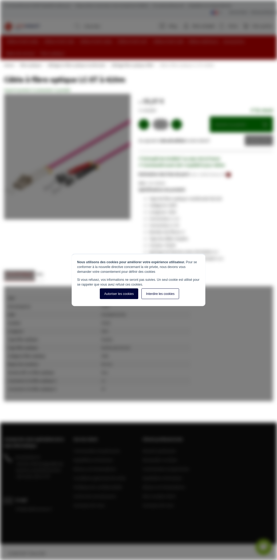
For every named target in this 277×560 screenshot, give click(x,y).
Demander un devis (160, 459)
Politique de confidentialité (97, 486)
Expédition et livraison (93, 459)
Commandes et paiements (96, 450)
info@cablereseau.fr (33, 508)
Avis (39, 273)
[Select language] (216, 13)
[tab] (19, 275)
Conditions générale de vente (99, 477)
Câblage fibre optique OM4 (132, 64)
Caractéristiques (19, 273)
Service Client (238, 12)
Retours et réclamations (94, 468)
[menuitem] (23, 41)
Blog (168, 26)
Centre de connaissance (94, 495)
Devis (255, 140)
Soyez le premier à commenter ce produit (37, 89)
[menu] (140, 47)
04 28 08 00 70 (27, 457)
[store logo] (21, 26)
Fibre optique (30, 64)
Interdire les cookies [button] (160, 294)
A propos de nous (89, 505)
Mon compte (203, 26)
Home (9, 64)
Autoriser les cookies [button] (119, 294)
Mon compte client (159, 495)
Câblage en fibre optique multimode (76, 64)
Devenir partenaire (159, 450)
